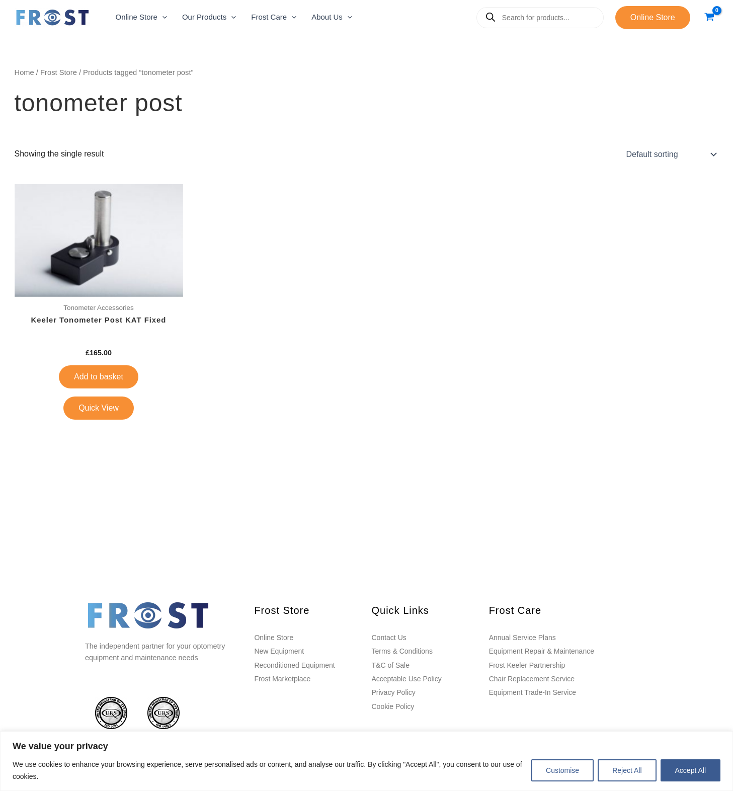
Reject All (626, 770)
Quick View (98, 408)
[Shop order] (670, 154)
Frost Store (58, 72)
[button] (141, 17)
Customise (562, 770)
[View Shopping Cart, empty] (709, 17)
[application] (162, 17)
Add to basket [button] (98, 377)
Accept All (690, 770)
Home (24, 72)
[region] (366, 761)
